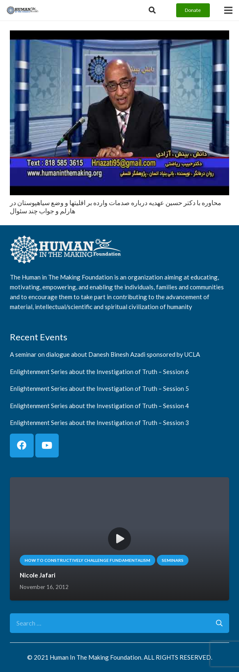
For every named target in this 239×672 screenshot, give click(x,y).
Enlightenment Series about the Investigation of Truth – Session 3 (99, 422)
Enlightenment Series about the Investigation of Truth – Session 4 (99, 405)
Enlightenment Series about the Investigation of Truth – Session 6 (99, 371)
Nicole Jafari (37, 575)
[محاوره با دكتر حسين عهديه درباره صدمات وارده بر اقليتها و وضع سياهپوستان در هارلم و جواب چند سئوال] (119, 36)
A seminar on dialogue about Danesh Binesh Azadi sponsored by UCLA (105, 354)
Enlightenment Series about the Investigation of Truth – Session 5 (99, 388)
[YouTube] (47, 445)
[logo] (23, 10)
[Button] (152, 10)
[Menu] (228, 10)
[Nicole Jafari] (119, 483)
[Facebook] (22, 445)
